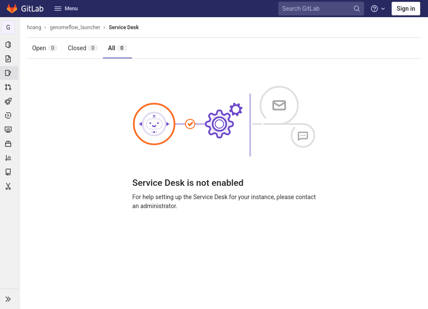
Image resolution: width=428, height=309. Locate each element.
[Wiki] (10, 172)
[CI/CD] (10, 101)
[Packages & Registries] (10, 144)
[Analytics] (10, 158)
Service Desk (124, 27)
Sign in (406, 8)
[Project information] (10, 45)
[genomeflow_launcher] (10, 27)
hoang (34, 27)
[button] (10, 298)
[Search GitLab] (322, 8)
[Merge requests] (10, 87)
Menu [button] (66, 8)
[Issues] (10, 73)
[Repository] (10, 59)
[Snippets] (10, 186)
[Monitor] (10, 129)
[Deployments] (10, 115)
